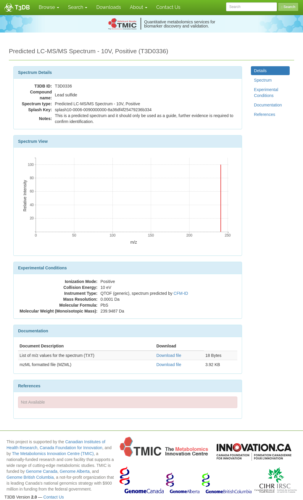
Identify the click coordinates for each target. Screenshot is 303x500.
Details (260, 70)
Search (77, 7)
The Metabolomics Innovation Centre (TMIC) (53, 453)
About (138, 7)
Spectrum (263, 80)
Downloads (108, 7)
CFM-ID (181, 293)
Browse (49, 7)
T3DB (22, 7)
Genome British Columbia (30, 477)
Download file (168, 355)
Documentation (268, 105)
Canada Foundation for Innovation (71, 447)
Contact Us (168, 7)
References (264, 114)
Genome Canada (41, 471)
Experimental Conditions (266, 92)
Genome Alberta (75, 471)
